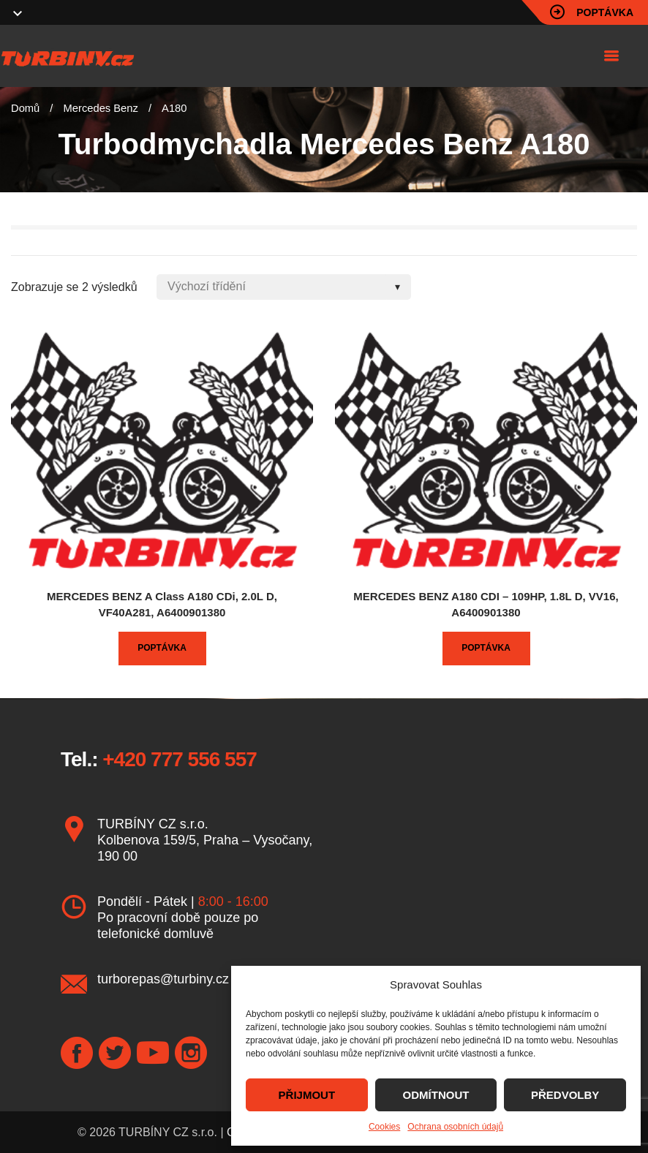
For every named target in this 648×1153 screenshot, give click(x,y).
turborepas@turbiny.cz (163, 979)
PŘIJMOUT (307, 1095)
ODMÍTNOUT (436, 1095)
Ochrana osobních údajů (455, 1127)
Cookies (384, 1127)
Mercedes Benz (101, 108)
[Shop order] (284, 287)
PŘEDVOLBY (565, 1095)
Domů (25, 108)
